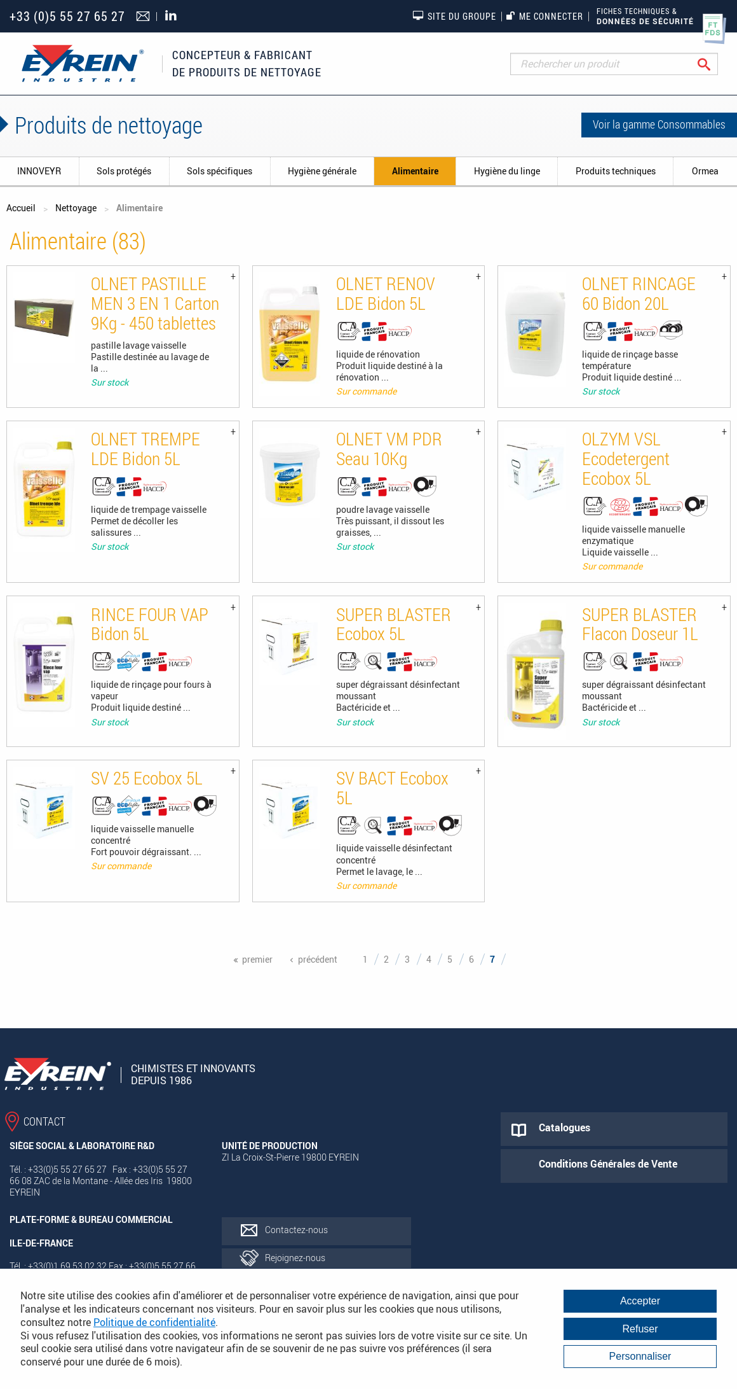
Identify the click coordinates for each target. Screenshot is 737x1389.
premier (257, 959)
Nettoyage (76, 208)
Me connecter (544, 16)
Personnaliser (640, 1356)
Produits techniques (616, 171)
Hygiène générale (322, 171)
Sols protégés (124, 171)
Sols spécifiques (219, 171)
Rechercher (713, 64)
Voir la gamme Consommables (659, 124)
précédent (317, 959)
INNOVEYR (39, 171)
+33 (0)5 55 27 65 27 (67, 16)
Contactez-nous (296, 1230)
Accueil (21, 208)
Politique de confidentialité (154, 1322)
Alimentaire (415, 171)
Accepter (640, 1300)
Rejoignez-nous (295, 1258)
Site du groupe (454, 16)
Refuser (640, 1328)
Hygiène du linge (507, 171)
